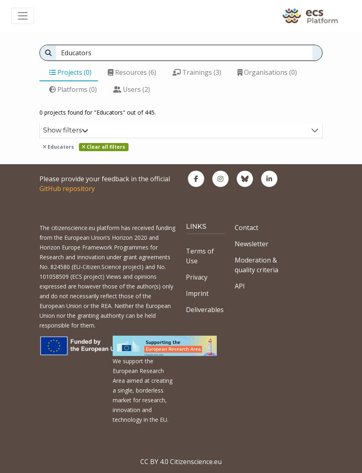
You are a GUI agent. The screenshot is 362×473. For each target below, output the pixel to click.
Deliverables (205, 309)
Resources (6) (132, 72)
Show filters (65, 130)
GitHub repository (67, 188)
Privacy (196, 277)
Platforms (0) (73, 89)
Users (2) (131, 89)
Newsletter (251, 243)
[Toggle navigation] (22, 16)
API (240, 286)
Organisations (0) (267, 72)
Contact (246, 227)
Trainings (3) (196, 72)
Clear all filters (103, 146)
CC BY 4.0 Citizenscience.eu (181, 461)
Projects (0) (70, 72)
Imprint (197, 293)
